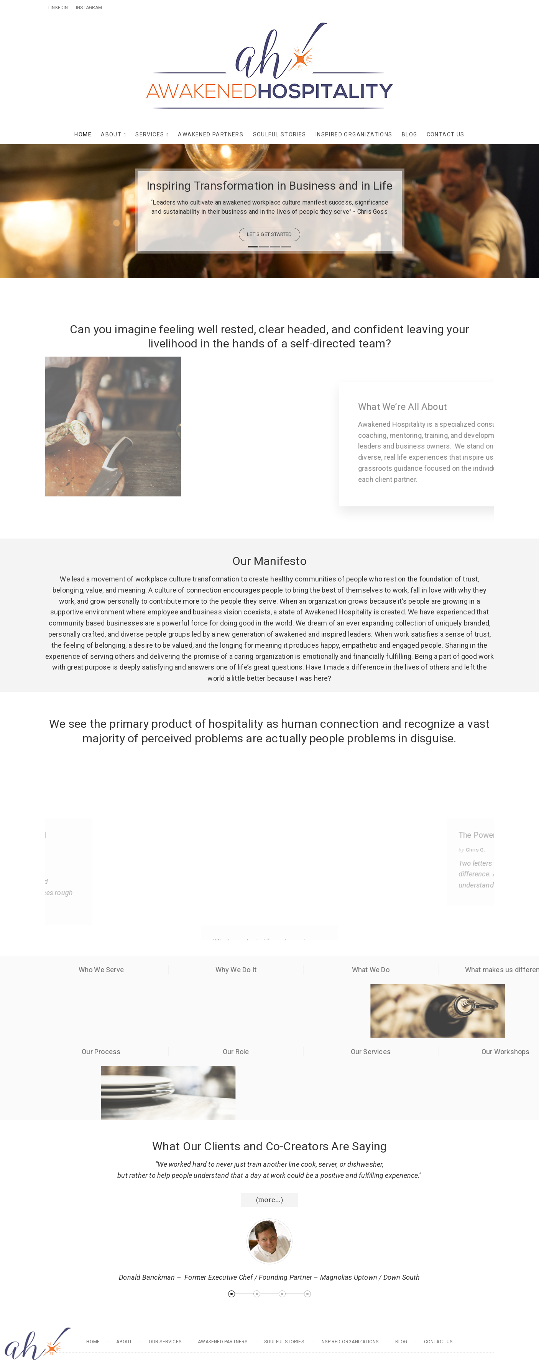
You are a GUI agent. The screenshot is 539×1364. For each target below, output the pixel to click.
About (111, 134)
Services (149, 134)
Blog (409, 134)
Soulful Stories (279, 134)
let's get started (269, 234)
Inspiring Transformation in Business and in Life (269, 185)
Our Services (165, 1341)
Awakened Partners (210, 134)
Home (83, 134)
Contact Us (446, 134)
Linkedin (58, 7)
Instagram (89, 7)
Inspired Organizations (354, 134)
